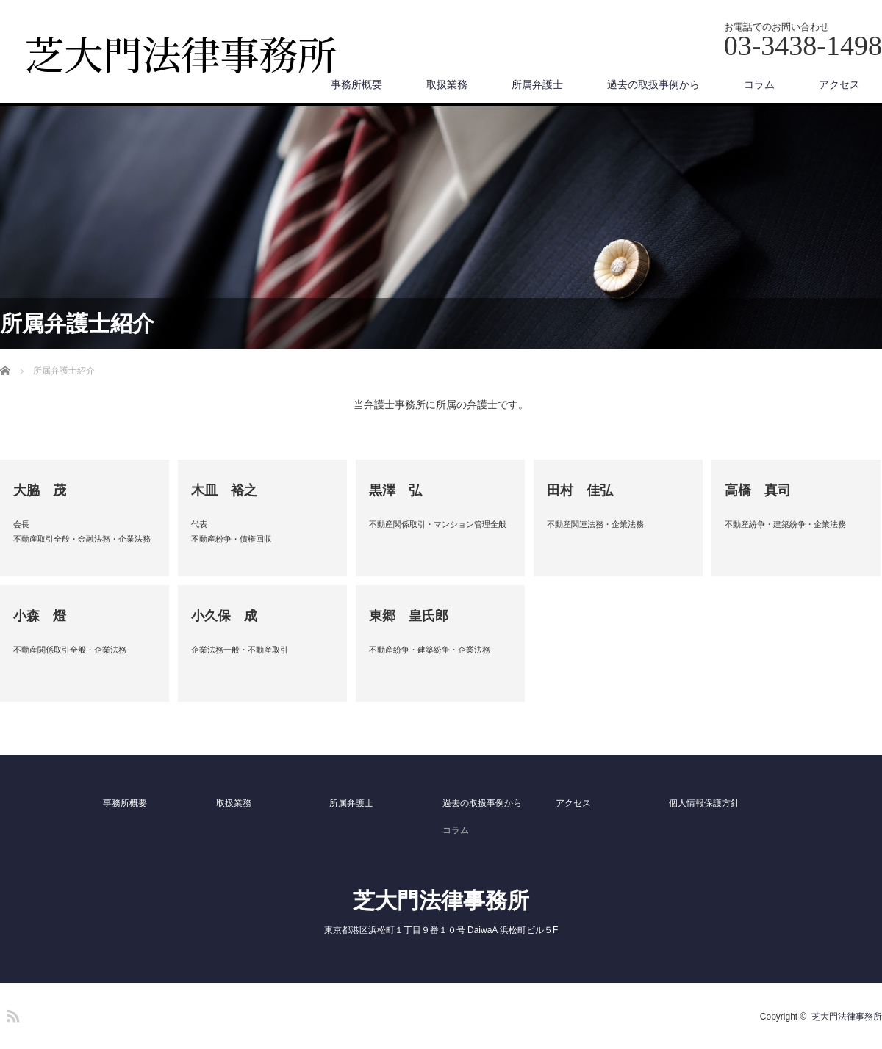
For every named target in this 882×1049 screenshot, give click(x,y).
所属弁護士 (537, 84)
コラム (759, 84)
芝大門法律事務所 (441, 900)
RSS (11, 1014)
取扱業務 (446, 84)
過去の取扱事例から (653, 84)
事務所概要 (356, 84)
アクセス (839, 84)
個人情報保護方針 (704, 803)
